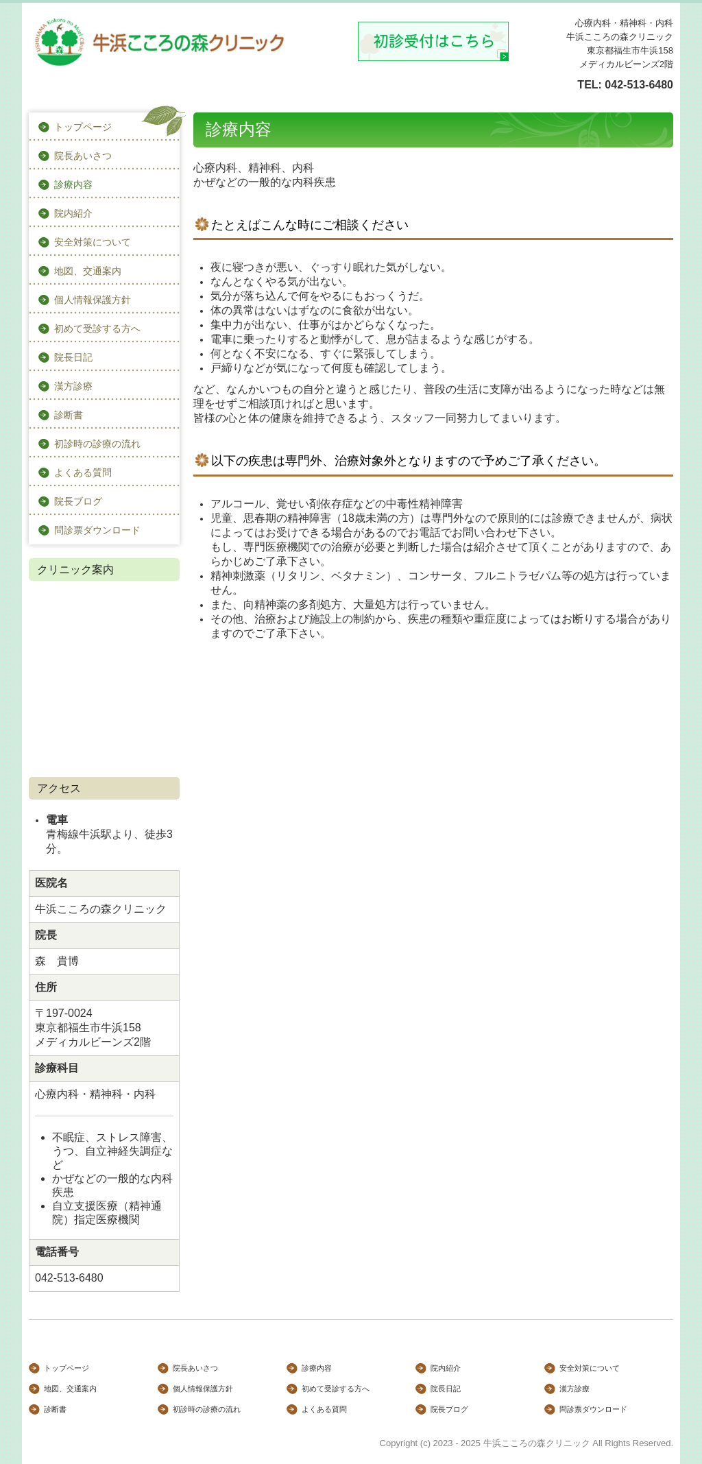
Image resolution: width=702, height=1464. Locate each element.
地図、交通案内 (87, 270)
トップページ (83, 126)
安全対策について (92, 242)
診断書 (68, 414)
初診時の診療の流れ (97, 443)
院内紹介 (73, 213)
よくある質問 (83, 472)
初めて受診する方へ (97, 328)
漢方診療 (73, 386)
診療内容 (73, 184)
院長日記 (73, 357)
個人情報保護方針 (92, 299)
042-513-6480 (639, 85)
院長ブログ (78, 501)
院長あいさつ (83, 155)
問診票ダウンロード (97, 530)
